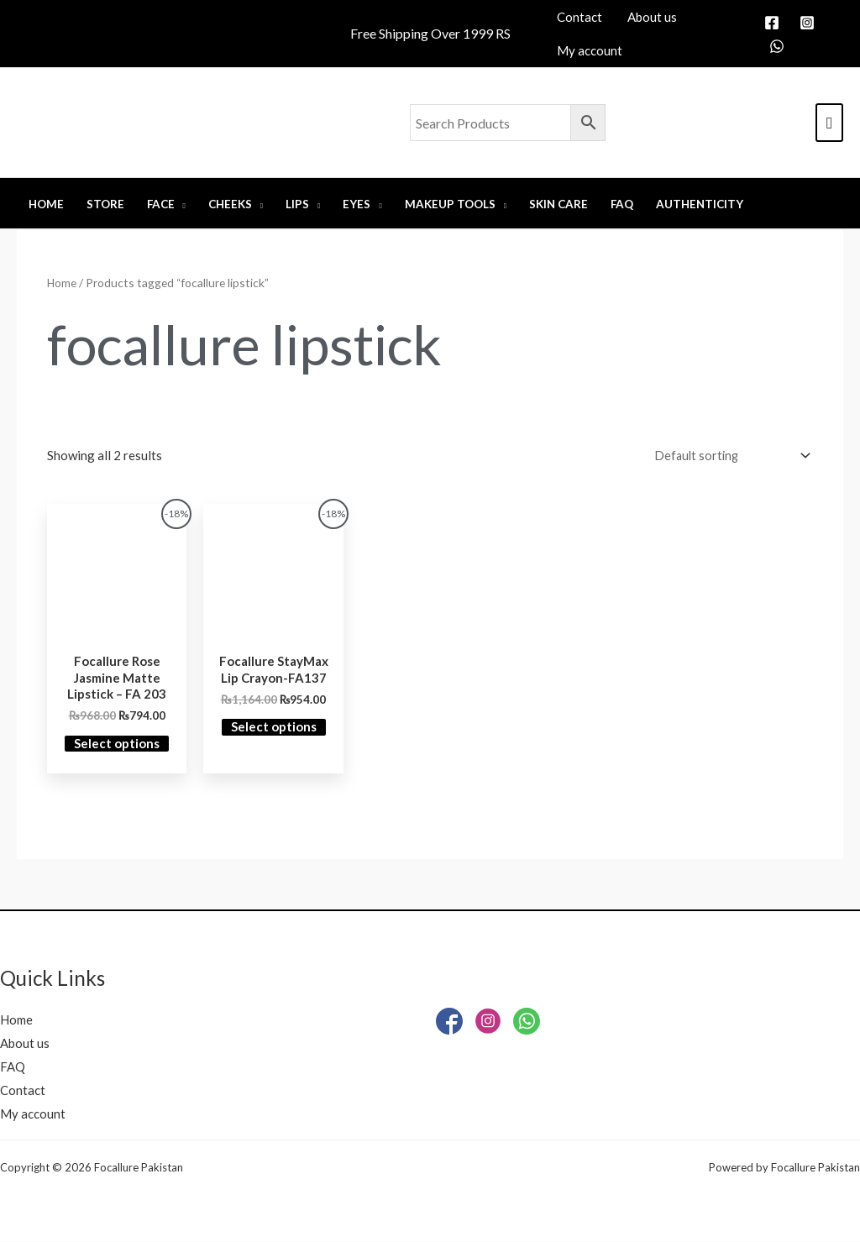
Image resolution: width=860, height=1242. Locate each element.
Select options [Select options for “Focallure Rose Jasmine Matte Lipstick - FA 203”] (117, 744)
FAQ (12, 1068)
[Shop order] (726, 456)
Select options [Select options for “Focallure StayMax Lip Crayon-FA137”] (274, 728)
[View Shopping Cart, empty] (829, 122)
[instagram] (809, 23)
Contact (22, 1091)
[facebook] (774, 23)
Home (62, 282)
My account (33, 1114)
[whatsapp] (779, 46)
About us (25, 1044)
